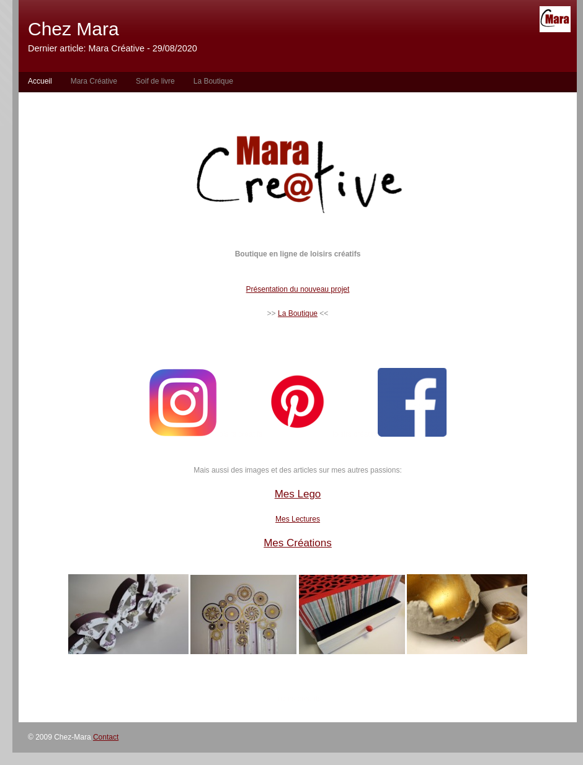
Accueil (40, 81)
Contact (105, 737)
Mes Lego (298, 494)
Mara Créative (94, 81)
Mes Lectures (297, 519)
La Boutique (213, 81)
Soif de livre (155, 81)
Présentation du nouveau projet (298, 289)
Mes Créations (298, 543)
